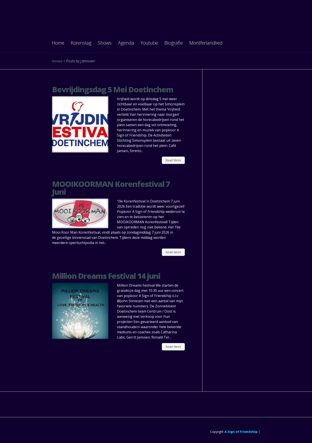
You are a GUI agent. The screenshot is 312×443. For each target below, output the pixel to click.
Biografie (173, 42)
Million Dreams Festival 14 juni (106, 276)
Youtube (149, 42)
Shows (105, 42)
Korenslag (81, 42)
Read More (173, 160)
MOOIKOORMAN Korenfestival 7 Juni (111, 188)
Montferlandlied (206, 42)
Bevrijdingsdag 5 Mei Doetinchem (112, 89)
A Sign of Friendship (240, 432)
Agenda (126, 42)
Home (58, 42)
